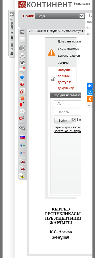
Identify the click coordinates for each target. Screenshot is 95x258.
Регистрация (82, 3)
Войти (63, 120)
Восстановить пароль (69, 131)
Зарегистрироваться (68, 127)
